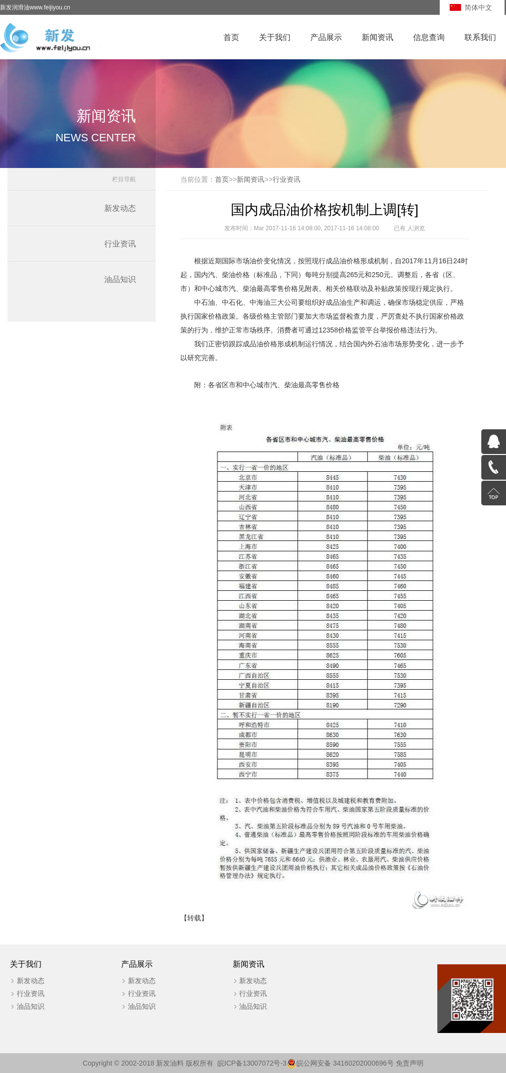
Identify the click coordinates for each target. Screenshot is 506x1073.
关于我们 (275, 37)
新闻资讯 (377, 37)
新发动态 (120, 208)
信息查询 (429, 37)
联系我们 (480, 37)
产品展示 (326, 37)
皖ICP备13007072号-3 (252, 1063)
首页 (231, 37)
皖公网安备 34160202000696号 (345, 1063)
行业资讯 (120, 244)
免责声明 (409, 1063)
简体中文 (478, 7)
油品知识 (120, 279)
